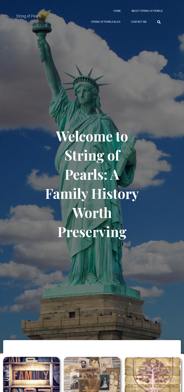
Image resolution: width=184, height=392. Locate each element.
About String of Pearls (147, 10)
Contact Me (139, 21)
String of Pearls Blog (105, 21)
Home (117, 10)
